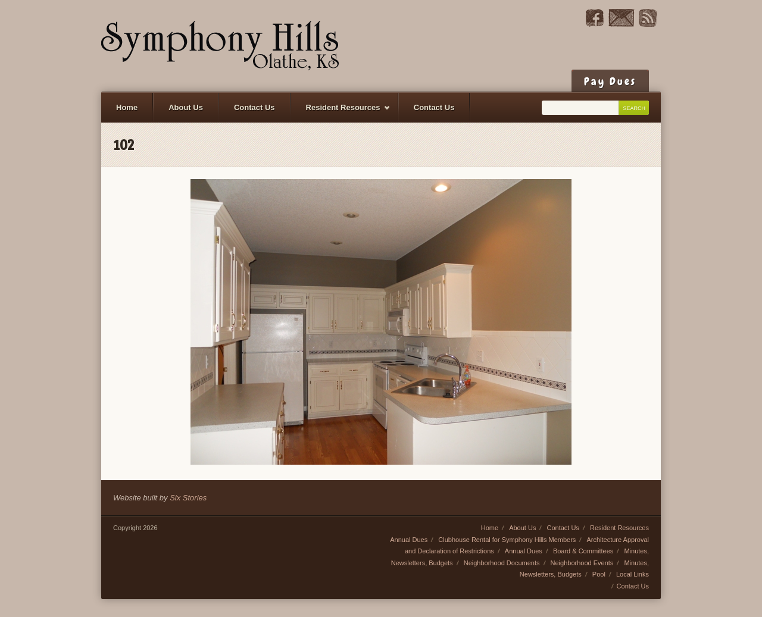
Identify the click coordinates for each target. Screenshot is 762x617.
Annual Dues (408, 539)
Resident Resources (341, 113)
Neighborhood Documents (502, 562)
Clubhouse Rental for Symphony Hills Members (507, 539)
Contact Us (254, 107)
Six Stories (188, 497)
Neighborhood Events (582, 562)
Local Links (632, 574)
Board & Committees (583, 551)
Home (127, 107)
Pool (598, 574)
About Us (185, 107)
